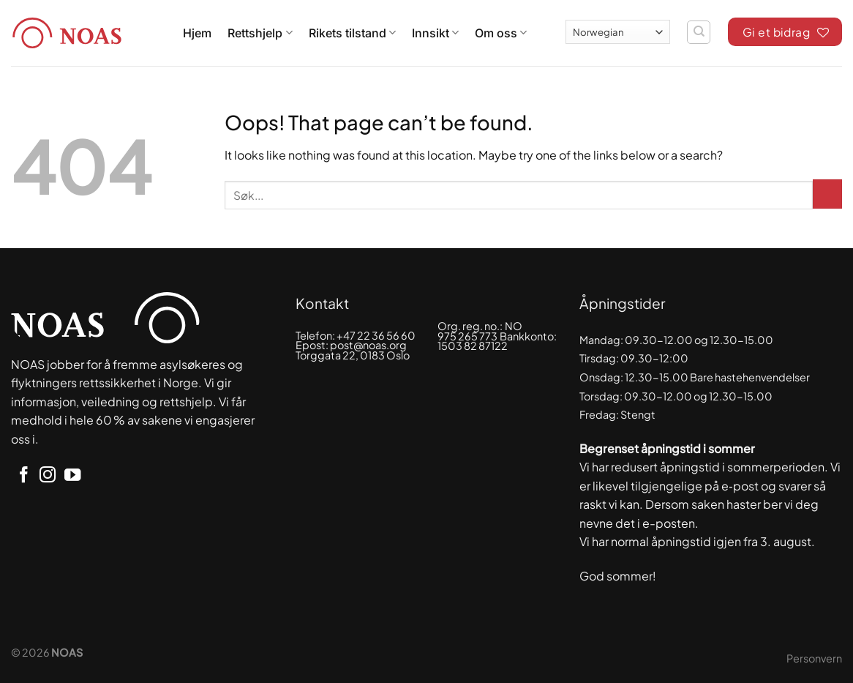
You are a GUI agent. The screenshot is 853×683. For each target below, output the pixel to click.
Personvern (814, 658)
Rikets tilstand (352, 33)
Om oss (501, 33)
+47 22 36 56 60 (376, 335)
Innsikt (435, 33)
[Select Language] (617, 32)
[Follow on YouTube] (72, 476)
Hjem (197, 33)
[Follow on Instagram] (48, 476)
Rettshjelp (260, 33)
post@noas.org (368, 344)
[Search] (698, 32)
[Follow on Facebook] (23, 476)
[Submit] (827, 194)
